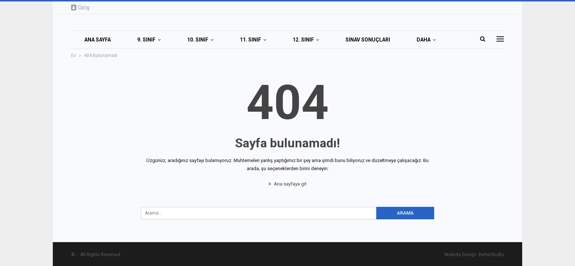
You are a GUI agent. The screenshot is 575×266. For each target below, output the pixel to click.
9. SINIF (146, 40)
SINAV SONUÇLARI (367, 40)
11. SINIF (250, 40)
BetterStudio (491, 254)
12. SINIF (303, 40)
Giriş (80, 7)
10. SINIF (197, 40)
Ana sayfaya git (287, 184)
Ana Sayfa (97, 40)
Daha (424, 40)
